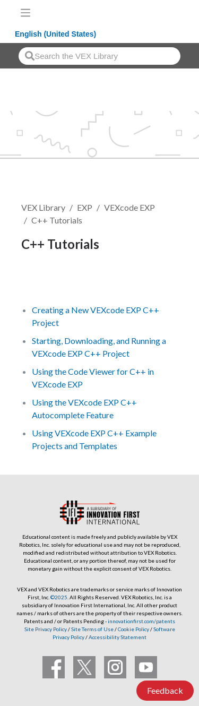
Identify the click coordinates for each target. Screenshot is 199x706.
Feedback (165, 690)
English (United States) (55, 34)
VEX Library (43, 207)
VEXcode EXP (129, 207)
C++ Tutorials (56, 220)
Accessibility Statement (117, 637)
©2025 (58, 597)
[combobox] (99, 56)
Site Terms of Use (92, 629)
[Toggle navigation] (25, 12)
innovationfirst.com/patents (141, 621)
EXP (84, 207)
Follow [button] (41, 280)
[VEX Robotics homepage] (157, 12)
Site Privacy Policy (45, 629)
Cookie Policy (133, 629)
